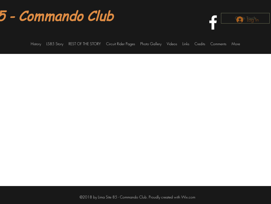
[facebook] (213, 22)
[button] (36, 44)
